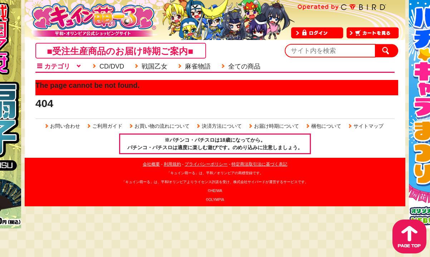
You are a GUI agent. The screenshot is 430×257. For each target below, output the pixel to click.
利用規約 (172, 164)
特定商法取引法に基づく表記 (259, 164)
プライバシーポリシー (206, 164)
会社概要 (151, 164)
